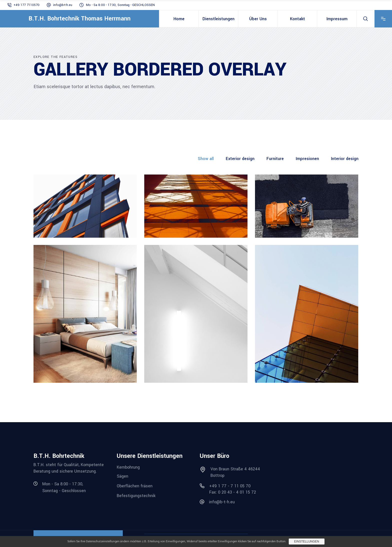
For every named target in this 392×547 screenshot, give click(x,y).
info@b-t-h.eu (62, 5)
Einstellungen (306, 541)
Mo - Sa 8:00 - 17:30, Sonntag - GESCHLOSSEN (120, 5)
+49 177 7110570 (27, 5)
